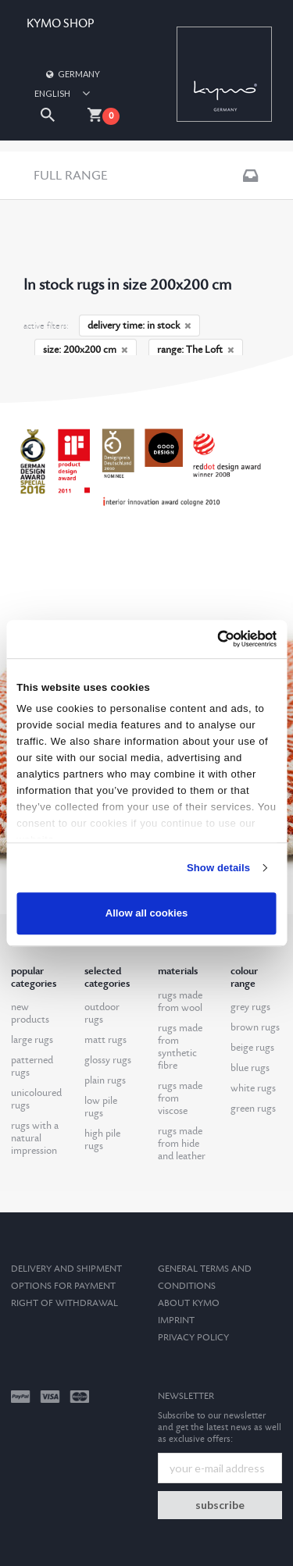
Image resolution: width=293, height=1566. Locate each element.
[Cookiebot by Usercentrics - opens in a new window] (210, 638)
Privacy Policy (193, 1338)
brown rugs (255, 1027)
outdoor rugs (102, 1013)
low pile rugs (100, 1106)
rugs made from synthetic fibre (180, 1047)
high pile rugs (102, 1139)
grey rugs (250, 1007)
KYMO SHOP (60, 23)
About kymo (189, 1303)
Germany (72, 74)
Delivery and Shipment (66, 1269)
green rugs (253, 1108)
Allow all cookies (146, 914)
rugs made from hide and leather (181, 1143)
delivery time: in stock (139, 325)
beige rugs (252, 1047)
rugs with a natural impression (35, 1138)
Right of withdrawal (64, 1303)
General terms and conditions (205, 1277)
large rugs (32, 1040)
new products (30, 1013)
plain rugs (105, 1080)
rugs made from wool (180, 1001)
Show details (218, 868)
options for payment (63, 1286)
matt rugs (105, 1040)
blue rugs (250, 1068)
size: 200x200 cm (85, 349)
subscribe (220, 1504)
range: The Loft (195, 349)
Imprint (176, 1320)
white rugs (253, 1088)
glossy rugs (107, 1060)
